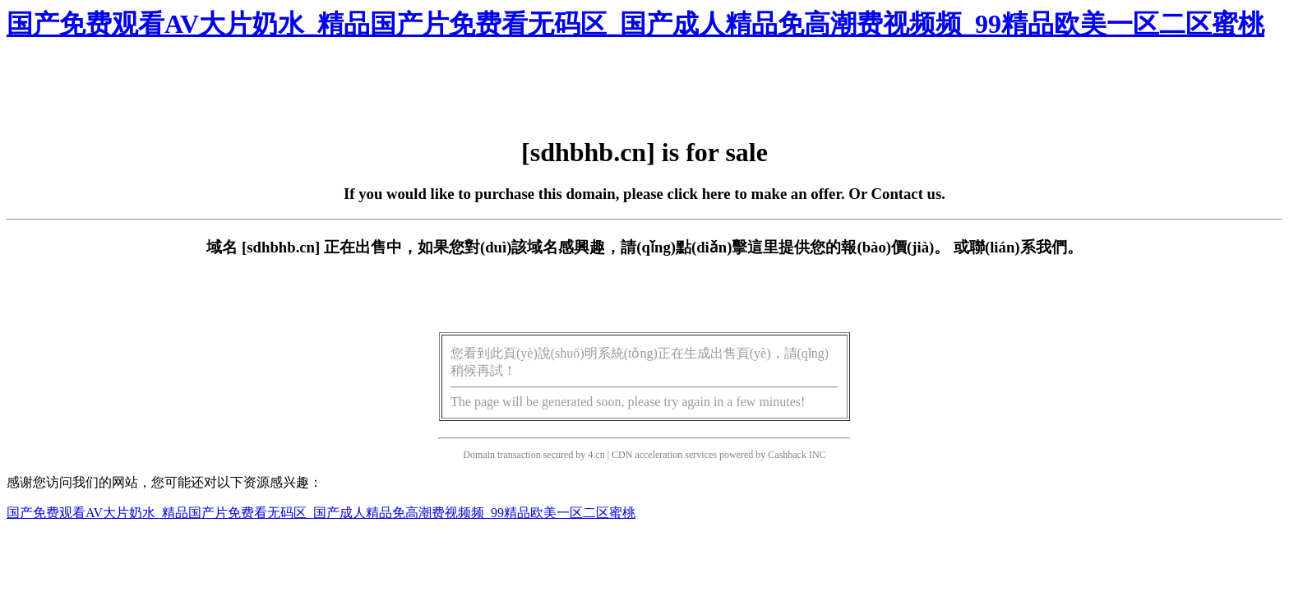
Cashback (787, 454)
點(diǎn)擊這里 (727, 247)
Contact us (906, 193)
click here (699, 193)
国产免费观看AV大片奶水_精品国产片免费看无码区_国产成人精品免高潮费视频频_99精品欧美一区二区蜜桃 (635, 24)
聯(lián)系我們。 (1026, 247)
